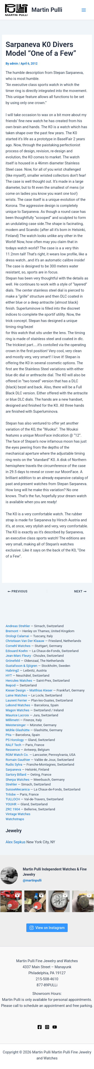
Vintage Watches (18, 814)
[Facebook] (39, 1027)
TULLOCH (13, 799)
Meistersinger (16, 725)
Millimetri (12, 720)
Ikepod (10, 685)
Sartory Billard (16, 774)
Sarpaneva (13, 769)
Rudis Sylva (14, 764)
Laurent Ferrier (16, 700)
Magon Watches (17, 710)
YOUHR (11, 804)
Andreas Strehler (18, 626)
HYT (9, 675)
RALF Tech (13, 745)
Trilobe (11, 794)
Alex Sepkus (16, 842)
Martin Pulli (47, 9)
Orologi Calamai (17, 636)
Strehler (11, 784)
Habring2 (12, 670)
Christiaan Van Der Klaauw (25, 641)
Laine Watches (16, 695)
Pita (8, 735)
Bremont (12, 631)
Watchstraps (15, 819)
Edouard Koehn (17, 651)
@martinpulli (32, 880)
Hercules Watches (19, 680)
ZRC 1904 (13, 809)
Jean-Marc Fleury (18, 656)
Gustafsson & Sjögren (21, 666)
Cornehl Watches (18, 646)
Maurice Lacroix (17, 715)
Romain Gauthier (18, 760)
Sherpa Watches (17, 779)
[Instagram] (47, 1027)
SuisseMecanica (18, 789)
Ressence (13, 750)
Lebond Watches (18, 705)
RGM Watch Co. (17, 755)
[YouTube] (54, 1027)
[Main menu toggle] (83, 10)
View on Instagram (47, 927)
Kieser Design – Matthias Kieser (29, 690)
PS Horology (15, 740)
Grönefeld (13, 661)
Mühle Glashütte (17, 730)
